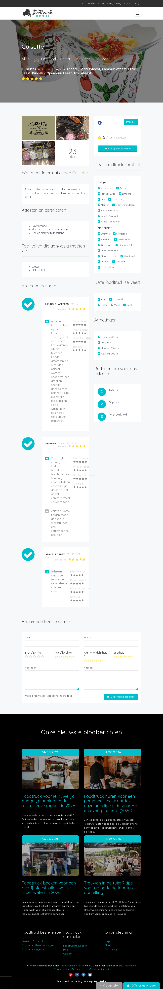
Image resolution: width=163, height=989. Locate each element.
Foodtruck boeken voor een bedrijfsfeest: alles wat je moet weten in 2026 (49, 887)
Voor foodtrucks (90, 3)
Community (111, 949)
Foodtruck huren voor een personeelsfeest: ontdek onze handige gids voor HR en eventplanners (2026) (110, 803)
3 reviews (120, 138)
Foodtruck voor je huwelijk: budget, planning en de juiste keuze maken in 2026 (48, 800)
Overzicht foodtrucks (33, 941)
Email (87, 637)
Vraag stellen (109, 985)
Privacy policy (79, 969)
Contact (128, 3)
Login (138, 3)
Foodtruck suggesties (33, 949)
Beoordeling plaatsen (120, 696)
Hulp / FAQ (107, 3)
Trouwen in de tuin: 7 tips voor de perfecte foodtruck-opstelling (111, 887)
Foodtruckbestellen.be (72, 965)
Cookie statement (99, 969)
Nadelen (88, 667)
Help (107, 941)
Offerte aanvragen (141, 985)
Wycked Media (97, 981)
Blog (118, 3)
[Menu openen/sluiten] (137, 13)
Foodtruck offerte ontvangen (38, 945)
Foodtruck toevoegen (75, 945)
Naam (29, 637)
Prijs (65, 949)
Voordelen (30, 667)
